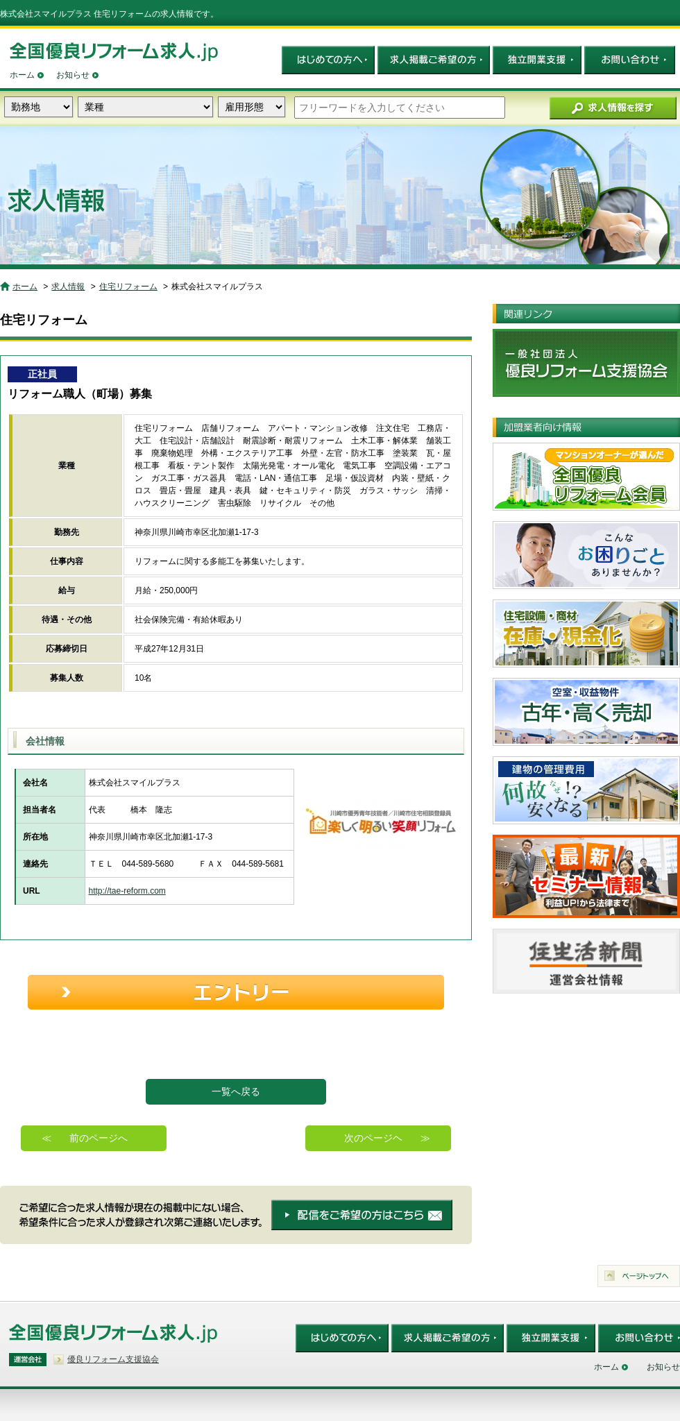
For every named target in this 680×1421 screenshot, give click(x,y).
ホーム (22, 75)
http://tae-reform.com (127, 891)
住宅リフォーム (128, 286)
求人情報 (68, 286)
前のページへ (98, 1137)
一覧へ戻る (236, 1091)
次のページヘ (373, 1137)
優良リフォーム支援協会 (113, 1359)
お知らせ (73, 75)
